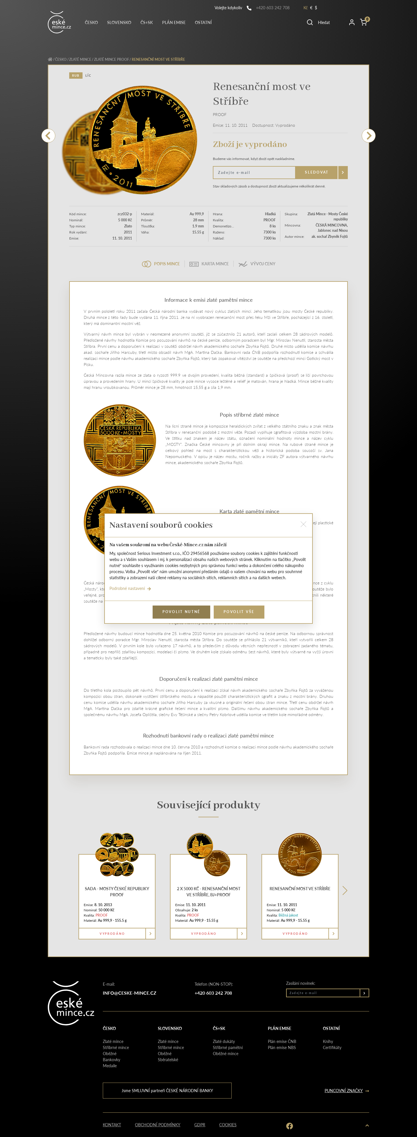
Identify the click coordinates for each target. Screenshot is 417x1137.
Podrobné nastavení (130, 588)
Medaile (110, 1065)
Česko (91, 22)
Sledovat (317, 172)
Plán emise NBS (282, 1047)
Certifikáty (332, 1047)
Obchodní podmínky (157, 1124)
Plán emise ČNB (282, 1041)
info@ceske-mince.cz (129, 992)
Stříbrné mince (116, 1047)
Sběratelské (168, 1059)
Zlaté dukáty (224, 1041)
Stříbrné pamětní (228, 1047)
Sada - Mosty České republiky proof (117, 891)
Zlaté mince (80, 59)
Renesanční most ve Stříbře (300, 888)
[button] (325, 22)
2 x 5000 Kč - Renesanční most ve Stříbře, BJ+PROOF (208, 891)
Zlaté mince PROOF (111, 59)
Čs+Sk (146, 22)
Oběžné (109, 1053)
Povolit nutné (181, 611)
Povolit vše (239, 611)
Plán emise (174, 22)
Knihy (328, 1041)
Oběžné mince (225, 1053)
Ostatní (203, 22)
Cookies (228, 1124)
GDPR (199, 1124)
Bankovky (111, 1059)
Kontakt (112, 1124)
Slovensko (119, 22)
